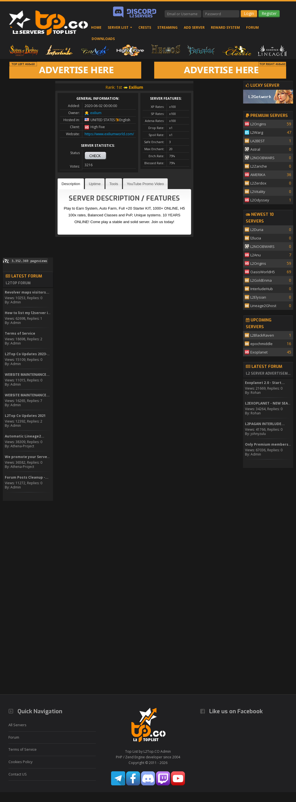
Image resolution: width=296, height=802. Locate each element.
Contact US (17, 774)
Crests (144, 27)
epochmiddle (261, 343)
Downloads (103, 38)
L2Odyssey (259, 200)
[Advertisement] (27, 165)
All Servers (17, 725)
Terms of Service (22, 749)
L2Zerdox (258, 183)
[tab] (71, 183)
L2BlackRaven (262, 335)
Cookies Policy (20, 761)
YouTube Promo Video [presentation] (145, 184)
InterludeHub (261, 288)
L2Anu (255, 254)
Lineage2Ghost (263, 305)
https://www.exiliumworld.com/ (109, 134)
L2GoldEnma (261, 280)
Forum (252, 27)
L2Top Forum (18, 283)
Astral (255, 149)
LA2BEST (257, 140)
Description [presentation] (70, 184)
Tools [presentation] (113, 184)
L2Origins (258, 123)
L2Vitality (257, 191)
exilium (95, 112)
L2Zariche (258, 166)
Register (269, 13)
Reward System (225, 27)
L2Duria (256, 229)
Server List (118, 27)
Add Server (194, 27)
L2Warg (256, 132)
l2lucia (255, 238)
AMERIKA (257, 174)
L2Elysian (258, 297)
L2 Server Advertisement (268, 373)
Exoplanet (259, 352)
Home (96, 27)
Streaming (167, 27)
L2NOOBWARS (262, 157)
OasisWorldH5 (262, 271)
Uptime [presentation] (95, 184)
